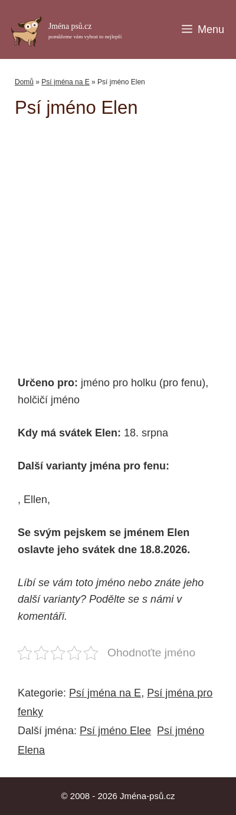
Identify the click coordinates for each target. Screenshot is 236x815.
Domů (24, 82)
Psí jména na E (65, 82)
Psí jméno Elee (115, 731)
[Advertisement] (125, 240)
